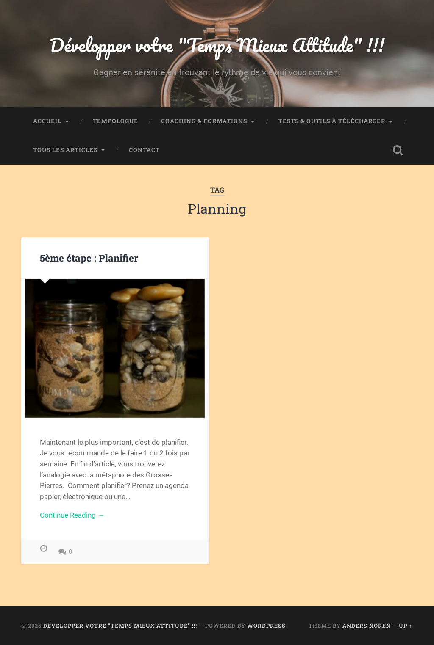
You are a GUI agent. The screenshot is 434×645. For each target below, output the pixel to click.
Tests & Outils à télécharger (331, 121)
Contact (144, 150)
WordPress (266, 625)
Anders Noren (366, 625)
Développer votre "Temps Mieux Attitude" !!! (217, 45)
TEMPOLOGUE (115, 121)
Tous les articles (65, 150)
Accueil (47, 121)
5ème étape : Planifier (89, 257)
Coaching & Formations (204, 121)
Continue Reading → (72, 515)
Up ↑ (405, 625)
